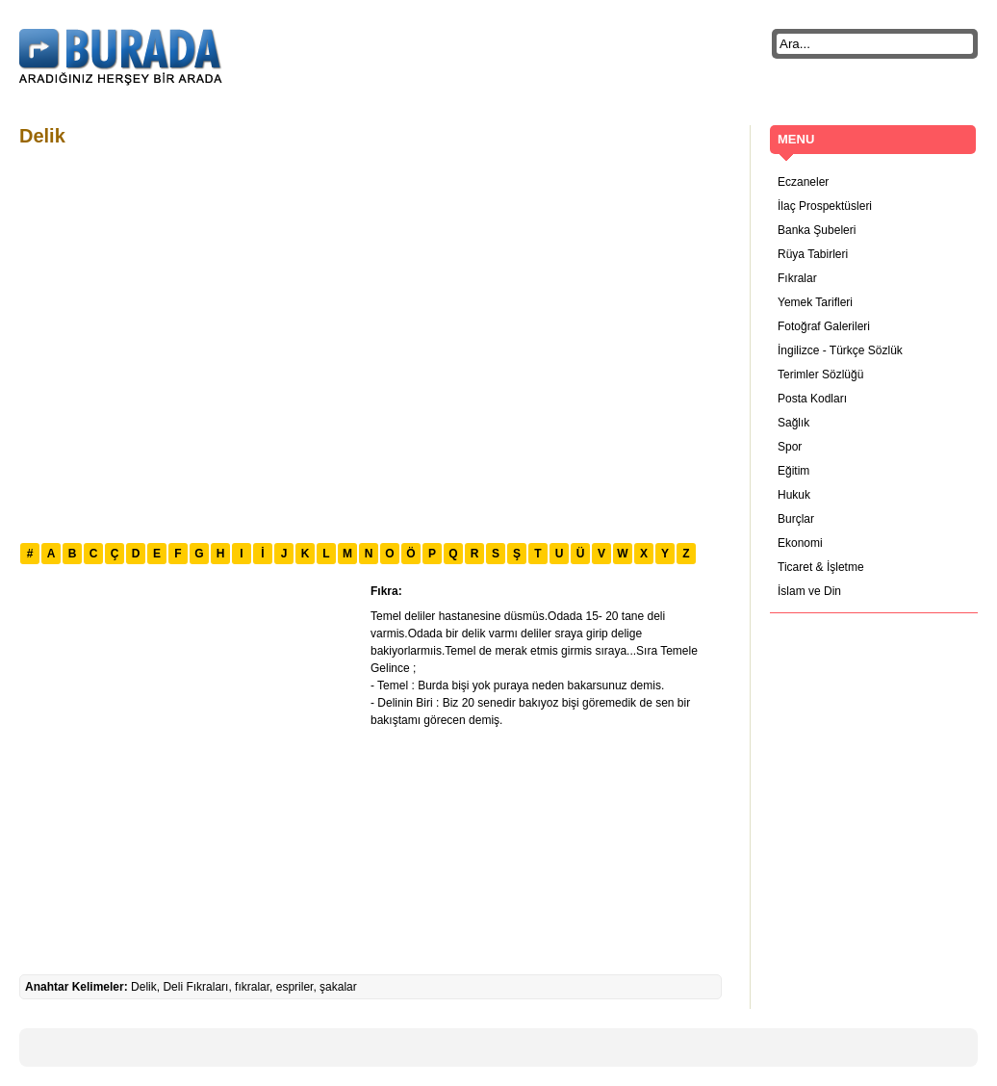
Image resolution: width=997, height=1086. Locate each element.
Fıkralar (797, 278)
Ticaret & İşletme (821, 567)
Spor (790, 446)
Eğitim (793, 471)
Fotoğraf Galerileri (824, 326)
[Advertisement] (180, 342)
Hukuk (794, 495)
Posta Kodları (812, 398)
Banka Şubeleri (817, 230)
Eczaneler (803, 182)
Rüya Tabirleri (813, 254)
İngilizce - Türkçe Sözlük (840, 350)
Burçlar (796, 519)
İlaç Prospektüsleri (825, 206)
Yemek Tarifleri (815, 302)
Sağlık (793, 422)
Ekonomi (800, 543)
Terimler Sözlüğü (820, 374)
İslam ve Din (809, 591)
